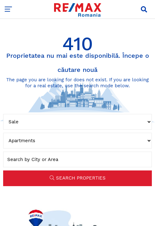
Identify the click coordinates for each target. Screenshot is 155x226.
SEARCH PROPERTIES (78, 178)
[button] (144, 9)
